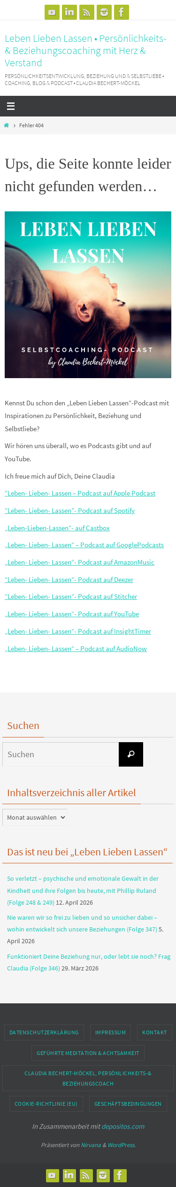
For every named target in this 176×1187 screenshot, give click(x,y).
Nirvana (91, 1145)
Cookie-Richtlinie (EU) (46, 1103)
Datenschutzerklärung (44, 1032)
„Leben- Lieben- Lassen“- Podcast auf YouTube (72, 613)
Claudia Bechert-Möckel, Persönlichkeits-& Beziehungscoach (88, 1078)
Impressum (110, 1032)
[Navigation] (88, 106)
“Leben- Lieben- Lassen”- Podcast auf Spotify (70, 510)
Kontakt (154, 1032)
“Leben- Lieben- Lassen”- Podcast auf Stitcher (71, 596)
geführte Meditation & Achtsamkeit (88, 1052)
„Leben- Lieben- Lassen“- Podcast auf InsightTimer (78, 631)
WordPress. (121, 1145)
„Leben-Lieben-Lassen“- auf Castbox (57, 527)
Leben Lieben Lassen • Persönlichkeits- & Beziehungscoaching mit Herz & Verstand (86, 50)
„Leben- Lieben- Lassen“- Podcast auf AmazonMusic (79, 562)
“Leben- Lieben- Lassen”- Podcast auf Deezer (69, 579)
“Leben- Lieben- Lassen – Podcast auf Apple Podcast (80, 493)
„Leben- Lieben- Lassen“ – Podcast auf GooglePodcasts (84, 544)
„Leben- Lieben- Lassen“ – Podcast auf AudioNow (76, 648)
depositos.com (122, 1126)
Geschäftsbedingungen (128, 1103)
